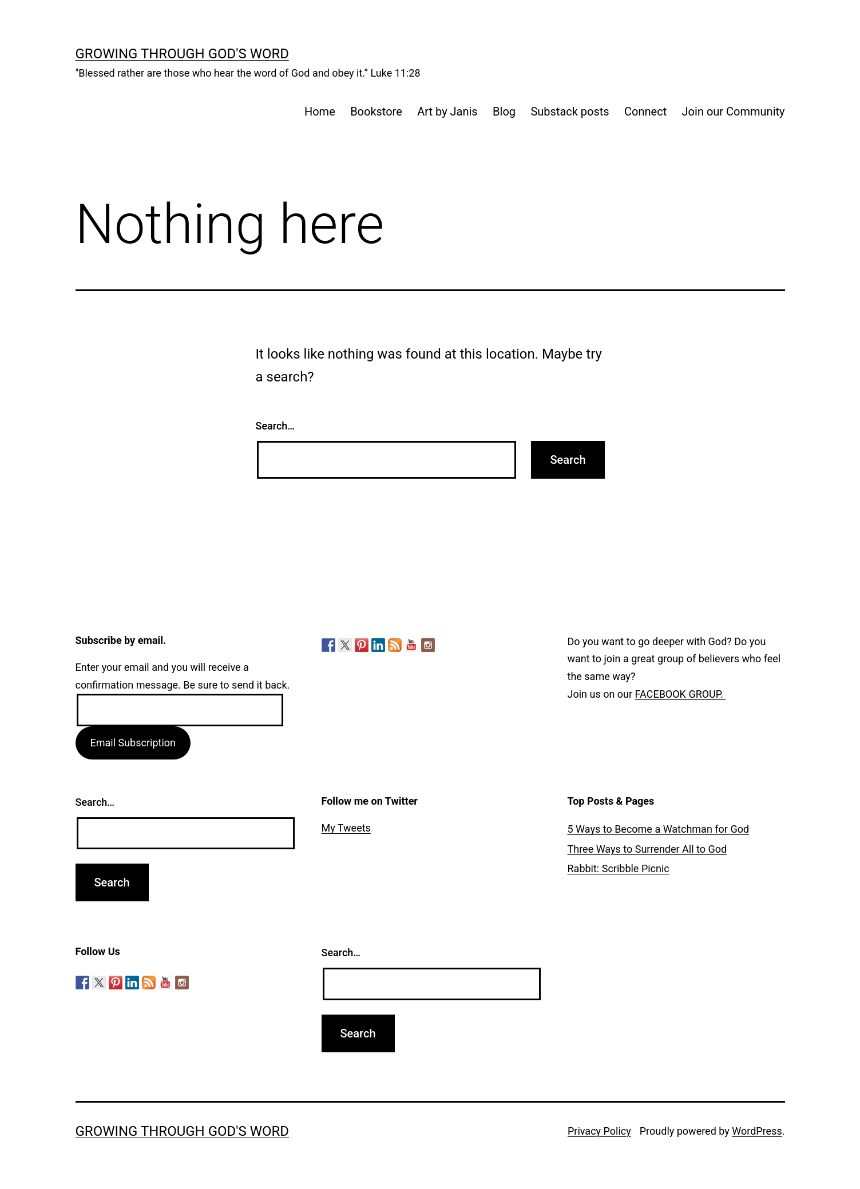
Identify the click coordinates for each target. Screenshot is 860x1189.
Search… (275, 426)
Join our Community (733, 111)
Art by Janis (447, 111)
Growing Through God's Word (183, 54)
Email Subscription (133, 743)
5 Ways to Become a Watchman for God (659, 829)
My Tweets (346, 828)
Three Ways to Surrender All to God (647, 849)
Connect (645, 111)
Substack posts (569, 111)
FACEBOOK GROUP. (680, 694)
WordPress (757, 1131)
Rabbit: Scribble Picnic (618, 868)
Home (319, 111)
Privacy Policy (599, 1131)
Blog (504, 111)
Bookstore (376, 111)
